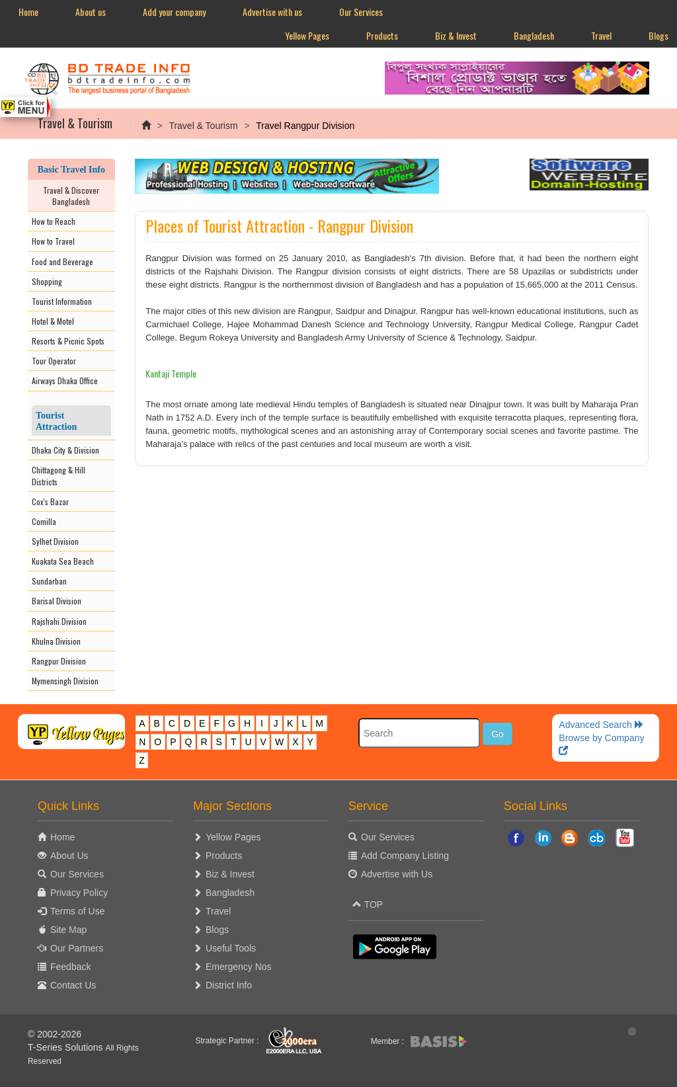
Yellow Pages (307, 35)
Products (382, 35)
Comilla (44, 521)
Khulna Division (56, 641)
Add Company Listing (405, 855)
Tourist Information (62, 301)
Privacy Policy (79, 892)
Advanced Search (601, 724)
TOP (367, 904)
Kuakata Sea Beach (63, 561)
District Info (229, 985)
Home (28, 12)
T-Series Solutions (67, 1047)
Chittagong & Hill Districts (58, 475)
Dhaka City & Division (65, 450)
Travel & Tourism (203, 125)
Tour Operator (54, 360)
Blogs (217, 929)
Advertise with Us (396, 874)
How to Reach (53, 221)
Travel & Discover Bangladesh (71, 195)
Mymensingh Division (65, 680)
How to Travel (53, 241)
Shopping (47, 281)
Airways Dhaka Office (65, 380)
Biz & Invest (456, 35)
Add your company (174, 12)
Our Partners (76, 948)
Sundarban (49, 580)
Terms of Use (77, 911)
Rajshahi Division (59, 621)
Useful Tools (231, 948)
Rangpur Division (59, 660)
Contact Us (73, 985)
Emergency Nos (239, 966)
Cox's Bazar (50, 501)
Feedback (70, 966)
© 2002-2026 (54, 1034)
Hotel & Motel (53, 321)
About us (90, 12)
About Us (69, 855)
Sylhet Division (55, 541)
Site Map (68, 929)
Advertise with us (272, 12)
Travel (601, 35)
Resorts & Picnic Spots (68, 340)
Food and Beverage (62, 261)
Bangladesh (534, 35)
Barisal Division (56, 600)
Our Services (361, 12)
